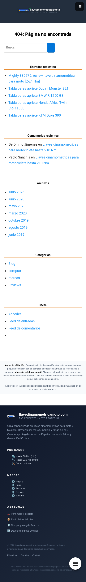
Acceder (14, 314)
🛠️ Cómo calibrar (21, 463)
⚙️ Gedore (18, 492)
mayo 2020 (16, 206)
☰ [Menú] (80, 6)
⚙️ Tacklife (18, 495)
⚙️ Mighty (17, 481)
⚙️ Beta (16, 485)
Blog (11, 264)
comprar (14, 271)
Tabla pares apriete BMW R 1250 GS (35, 95)
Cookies (25, 555)
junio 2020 (16, 199)
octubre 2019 (18, 220)
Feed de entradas (21, 321)
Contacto (36, 555)
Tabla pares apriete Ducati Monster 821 (38, 88)
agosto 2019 (18, 227)
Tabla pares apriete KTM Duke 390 (34, 115)
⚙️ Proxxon (18, 488)
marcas (14, 278)
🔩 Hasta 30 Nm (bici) (24, 456)
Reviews (14, 285)
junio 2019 (16, 235)
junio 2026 (16, 192)
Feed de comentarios (24, 328)
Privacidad (12, 555)
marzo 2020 (17, 213)
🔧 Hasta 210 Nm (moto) (25, 459)
